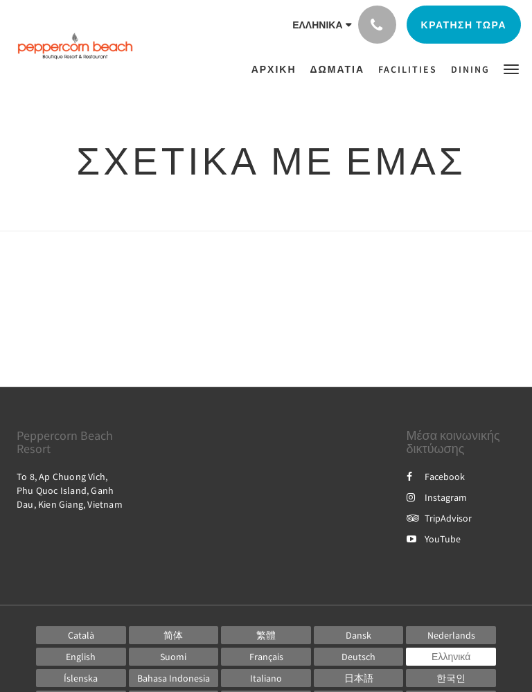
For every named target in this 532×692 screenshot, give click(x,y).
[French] (266, 657)
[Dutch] (451, 635)
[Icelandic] (81, 678)
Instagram (437, 497)
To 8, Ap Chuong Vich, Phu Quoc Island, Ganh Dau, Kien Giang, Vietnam (70, 490)
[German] (359, 657)
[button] (511, 68)
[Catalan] (81, 635)
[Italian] (266, 678)
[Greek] (451, 657)
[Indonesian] (174, 678)
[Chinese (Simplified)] (174, 635)
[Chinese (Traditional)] (266, 635)
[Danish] (359, 635)
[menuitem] (277, 69)
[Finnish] (174, 657)
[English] (81, 657)
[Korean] (451, 678)
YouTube (434, 539)
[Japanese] (359, 678)
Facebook (436, 476)
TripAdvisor (439, 518)
